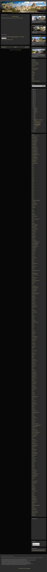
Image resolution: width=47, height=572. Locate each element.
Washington (33, 496)
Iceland (33, 316)
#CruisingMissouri (34, 150)
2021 (34, 96)
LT (32, 349)
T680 (32, 456)
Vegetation (33, 488)
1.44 (32, 173)
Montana (33, 363)
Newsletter (33, 376)
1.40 (32, 167)
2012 (34, 107)
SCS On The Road (34, 433)
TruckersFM (33, 472)
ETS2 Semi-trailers (15, 16)
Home (15, 47)
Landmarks (33, 339)
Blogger (29, 568)
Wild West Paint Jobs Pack (35, 505)
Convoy (33, 256)
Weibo (33, 76)
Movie (12, 39)
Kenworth (33, 333)
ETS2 (33, 269)
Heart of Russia (34, 306)
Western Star (34, 502)
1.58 (32, 194)
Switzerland (33, 455)
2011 (34, 130)
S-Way (33, 419)
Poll (32, 390)
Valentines (33, 486)
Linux (33, 342)
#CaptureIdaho (34, 137)
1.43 (32, 171)
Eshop (33, 267)
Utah (32, 485)
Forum (33, 66)
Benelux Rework (34, 216)
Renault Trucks (34, 403)
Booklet (33, 223)
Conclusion (33, 250)
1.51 (32, 184)
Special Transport (34, 445)
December (35, 108)
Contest (33, 253)
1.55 (32, 190)
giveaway (33, 296)
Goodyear (33, 299)
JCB (32, 329)
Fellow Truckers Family (35, 280)
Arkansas (33, 207)
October (35, 110)
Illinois (33, 319)
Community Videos (34, 246)
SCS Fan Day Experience (35, 432)
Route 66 (33, 416)
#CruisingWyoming (34, 157)
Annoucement (34, 203)
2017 (34, 101)
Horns (33, 309)
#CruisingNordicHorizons (35, 154)
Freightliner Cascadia (35, 287)
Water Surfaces (34, 499)
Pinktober (33, 389)
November (35, 109)
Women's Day (34, 508)
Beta (32, 217)
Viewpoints (33, 489)
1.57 (32, 193)
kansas (33, 330)
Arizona (33, 206)
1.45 (32, 174)
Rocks (33, 415)
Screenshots (33, 429)
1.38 (32, 164)
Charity (33, 233)
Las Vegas (33, 340)
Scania (33, 422)
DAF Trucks (33, 257)
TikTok (33, 79)
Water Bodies (34, 498)
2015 (34, 103)
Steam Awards (34, 449)
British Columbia (34, 226)
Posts (34, 543)
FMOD (33, 283)
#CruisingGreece (34, 141)
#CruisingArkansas (34, 138)
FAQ (32, 276)
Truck (33, 468)
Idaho (33, 317)
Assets (33, 210)
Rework (33, 409)
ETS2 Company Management (38, 121)
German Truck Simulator (35, 293)
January (35, 128)
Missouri (33, 362)
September (35, 111)
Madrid (33, 356)
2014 (34, 104)
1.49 (32, 181)
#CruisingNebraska (34, 153)
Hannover (33, 303)
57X (32, 197)
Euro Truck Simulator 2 (7, 39)
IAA (32, 313)
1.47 (32, 177)
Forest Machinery (34, 286)
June (34, 115)
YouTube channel (34, 69)
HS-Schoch (33, 310)
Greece (33, 300)
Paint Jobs (33, 386)
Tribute (33, 466)
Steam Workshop (34, 453)
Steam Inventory (34, 452)
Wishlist (33, 506)
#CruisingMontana (34, 151)
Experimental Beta (34, 273)
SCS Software (34, 435)
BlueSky (33, 75)
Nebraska (33, 370)
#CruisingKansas (34, 147)
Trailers (33, 465)
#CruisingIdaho (34, 144)
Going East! (33, 297)
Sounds (33, 442)
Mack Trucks (33, 353)
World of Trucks (34, 65)
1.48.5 (33, 180)
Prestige (33, 393)
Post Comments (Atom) (17, 49)
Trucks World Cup (34, 475)
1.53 (32, 187)
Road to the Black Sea (35, 412)
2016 (34, 102)
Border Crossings (34, 224)
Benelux (33, 214)
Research (33, 405)
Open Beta (33, 383)
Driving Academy (34, 263)
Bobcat (33, 220)
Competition (33, 247)
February (35, 127)
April (34, 117)
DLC (32, 260)
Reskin (33, 406)
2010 (34, 131)
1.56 (32, 191)
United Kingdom (34, 482)
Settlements (33, 439)
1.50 (32, 183)
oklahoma (33, 380)
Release (33, 402)
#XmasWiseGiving (34, 163)
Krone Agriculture (34, 336)
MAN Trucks (33, 359)
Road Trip (33, 413)
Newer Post (4, 47)
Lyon (32, 352)
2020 (34, 97)
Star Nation (33, 446)
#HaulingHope (34, 160)
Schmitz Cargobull (34, 426)
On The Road (34, 382)
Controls (33, 254)
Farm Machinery (34, 277)
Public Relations (34, 396)
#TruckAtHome (34, 161)
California (33, 230)
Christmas (33, 236)
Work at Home (34, 509)
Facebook (33, 72)
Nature (33, 369)
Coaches (33, 237)
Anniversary (33, 201)
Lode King (33, 343)
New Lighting (34, 373)
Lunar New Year (34, 350)
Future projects (34, 289)
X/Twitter (33, 78)
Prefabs (33, 392)
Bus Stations (33, 227)
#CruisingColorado (34, 140)
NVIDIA (33, 379)
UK (32, 479)
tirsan (33, 462)
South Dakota (34, 443)
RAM (32, 399)
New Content (34, 372)
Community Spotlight (35, 243)
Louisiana (33, 346)
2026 (34, 90)
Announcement (34, 204)
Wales (33, 495)
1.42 (32, 170)
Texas (33, 459)
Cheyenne (33, 234)
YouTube (33, 515)
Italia (32, 326)
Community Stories (34, 244)
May (34, 116)
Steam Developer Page (35, 68)
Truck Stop (33, 469)
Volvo (33, 492)
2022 (34, 95)
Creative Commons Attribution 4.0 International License (38, 550)
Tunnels (33, 478)
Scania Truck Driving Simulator (36, 425)
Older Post (27, 47)
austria (33, 213)
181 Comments (21, 36)
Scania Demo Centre (35, 423)
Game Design (34, 290)
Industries (33, 320)
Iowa (32, 323)
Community (33, 240)
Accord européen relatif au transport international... (37, 124)
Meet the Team (34, 360)
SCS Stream (33, 436)
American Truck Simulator (35, 200)
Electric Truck (34, 266)
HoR (32, 307)
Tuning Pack (33, 476)
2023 (34, 94)
